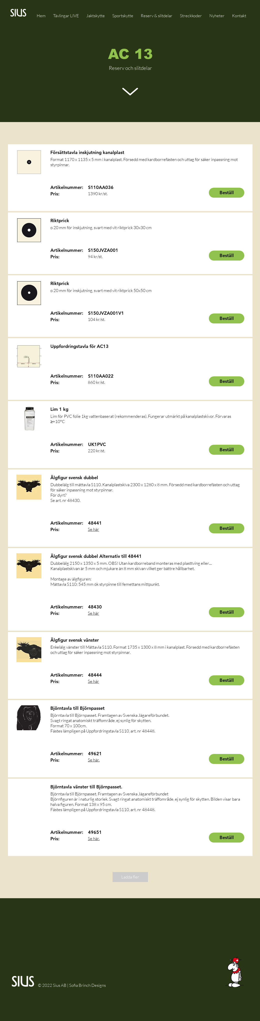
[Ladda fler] (130, 877)
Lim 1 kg (59, 409)
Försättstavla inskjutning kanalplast (87, 152)
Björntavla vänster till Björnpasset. (86, 787)
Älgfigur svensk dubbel (74, 477)
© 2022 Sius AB (52, 985)
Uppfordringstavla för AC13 (79, 346)
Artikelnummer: (66, 187)
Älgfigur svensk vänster (74, 640)
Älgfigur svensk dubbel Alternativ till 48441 (96, 556)
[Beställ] (226, 193)
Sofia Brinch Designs (87, 985)
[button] (156, 15)
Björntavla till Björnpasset (77, 708)
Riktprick (59, 220)
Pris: (54, 194)
